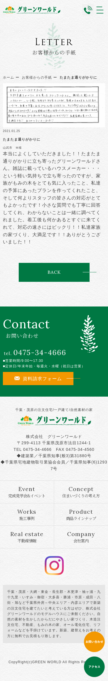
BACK (53, 272)
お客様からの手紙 (37, 77)
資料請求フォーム (38, 378)
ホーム (8, 77)
